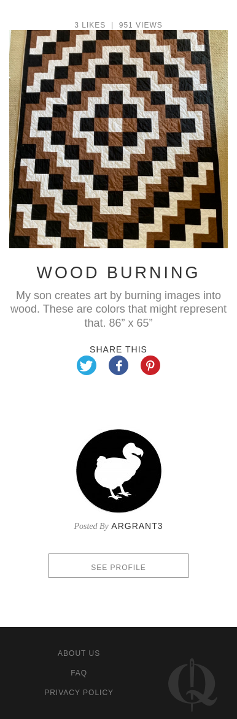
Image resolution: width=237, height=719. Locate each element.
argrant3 (137, 526)
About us (79, 653)
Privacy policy (79, 692)
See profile (118, 567)
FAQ (79, 673)
